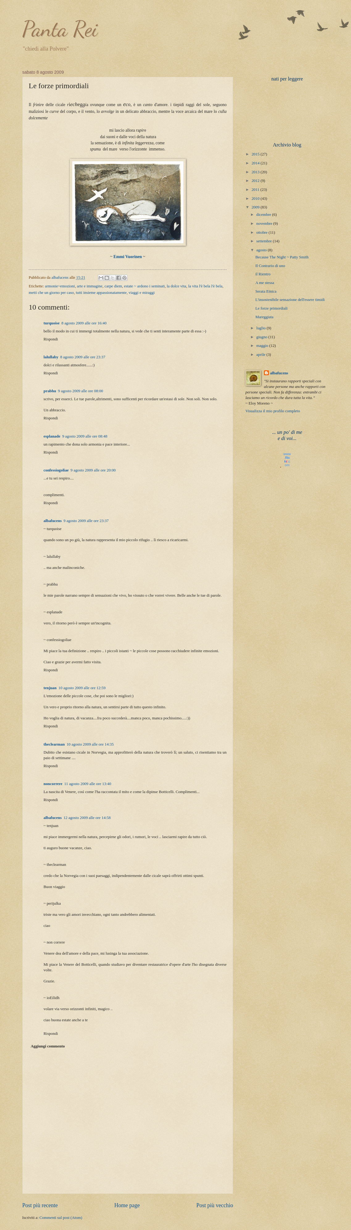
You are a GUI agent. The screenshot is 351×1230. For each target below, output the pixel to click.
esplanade (52, 436)
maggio (262, 345)
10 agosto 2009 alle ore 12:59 (82, 688)
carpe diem (113, 286)
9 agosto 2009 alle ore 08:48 (84, 436)
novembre (264, 223)
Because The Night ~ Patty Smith (281, 257)
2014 (256, 163)
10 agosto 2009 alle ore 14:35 (90, 744)
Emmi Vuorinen (127, 256)
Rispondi (51, 339)
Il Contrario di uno (270, 266)
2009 (256, 207)
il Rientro (262, 274)
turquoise (52, 323)
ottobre (262, 232)
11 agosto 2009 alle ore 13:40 (87, 784)
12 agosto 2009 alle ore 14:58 (87, 818)
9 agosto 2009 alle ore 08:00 (80, 391)
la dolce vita (176, 286)
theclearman (54, 744)
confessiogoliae (56, 470)
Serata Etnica (265, 291)
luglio (261, 328)
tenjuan (50, 688)
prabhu (50, 391)
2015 (256, 154)
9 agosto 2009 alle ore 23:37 (86, 521)
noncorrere (53, 784)
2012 (256, 181)
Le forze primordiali (271, 308)
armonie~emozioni (60, 286)
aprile (261, 354)
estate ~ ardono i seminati (144, 286)
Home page (127, 1205)
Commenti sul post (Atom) (61, 1218)
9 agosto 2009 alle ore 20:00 (93, 470)
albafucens (60, 277)
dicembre (264, 214)
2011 (256, 189)
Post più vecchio (214, 1205)
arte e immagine (89, 286)
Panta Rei (60, 29)
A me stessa (264, 283)
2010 (256, 198)
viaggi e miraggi (142, 292)
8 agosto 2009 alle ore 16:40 (84, 323)
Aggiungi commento (48, 1046)
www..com (287, 459)
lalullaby (51, 357)
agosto (262, 250)
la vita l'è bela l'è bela (205, 286)
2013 (256, 172)
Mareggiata (264, 317)
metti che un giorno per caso (51, 292)
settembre (264, 241)
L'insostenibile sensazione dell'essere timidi (290, 300)
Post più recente (40, 1205)
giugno (262, 337)
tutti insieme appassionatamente (101, 292)
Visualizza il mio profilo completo (272, 411)
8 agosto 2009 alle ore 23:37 (82, 357)
